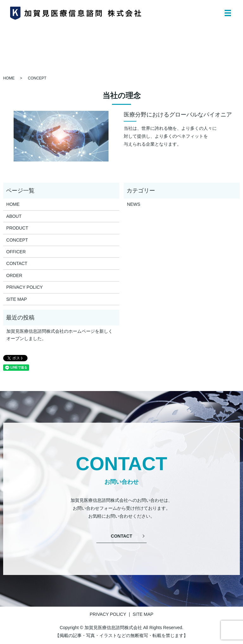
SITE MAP (16, 299)
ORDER (14, 275)
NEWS (133, 204)
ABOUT (14, 216)
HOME (9, 78)
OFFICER (16, 251)
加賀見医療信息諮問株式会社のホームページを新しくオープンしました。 (59, 335)
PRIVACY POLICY (24, 287)
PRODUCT (17, 227)
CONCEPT (17, 240)
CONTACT (17, 263)
